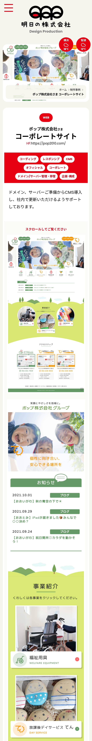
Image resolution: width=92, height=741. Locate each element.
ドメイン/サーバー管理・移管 (36, 176)
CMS (69, 159)
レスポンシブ (51, 159)
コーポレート (57, 168)
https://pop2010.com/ (48, 143)
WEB (46, 117)
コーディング (28, 159)
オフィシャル (34, 168)
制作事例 (75, 90)
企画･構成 (68, 176)
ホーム (63, 90)
